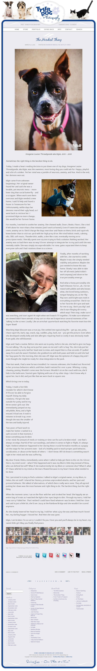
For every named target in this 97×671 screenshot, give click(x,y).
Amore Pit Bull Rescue (37, 593)
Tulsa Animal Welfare (37, 639)
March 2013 (11, 632)
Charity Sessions (35, 597)
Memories (34, 617)
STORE (36, 653)
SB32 (32, 635)
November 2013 (12, 624)
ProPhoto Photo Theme (58, 656)
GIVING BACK (59, 653)
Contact (68, 29)
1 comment (12, 572)
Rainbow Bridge (51, 45)
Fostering (33, 602)
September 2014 (13, 618)
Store (25, 29)
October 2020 (12, 602)
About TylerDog (81, 591)
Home (17, 29)
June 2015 (11, 612)
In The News (79, 599)
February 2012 (12, 645)
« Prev (29, 581)
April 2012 (11, 641)
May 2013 (10, 630)
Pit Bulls (33, 627)
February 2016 (12, 610)
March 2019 (11, 604)
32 (61, 581)
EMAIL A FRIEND (86, 572)
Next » (68, 581)
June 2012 (11, 639)
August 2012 (11, 637)
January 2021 (12, 600)
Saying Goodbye (24, 548)
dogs (10, 548)
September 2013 (12, 628)
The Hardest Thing (48, 40)
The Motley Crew (64, 45)
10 (56, 581)
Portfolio (36, 29)
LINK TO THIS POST (73, 572)
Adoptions (34, 591)
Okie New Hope (35, 621)
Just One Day (35, 612)
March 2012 (11, 643)
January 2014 (12, 622)
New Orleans (34, 619)
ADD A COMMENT (60, 572)
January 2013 (12, 635)
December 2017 (12, 608)
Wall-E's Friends (35, 642)
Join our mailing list (81, 601)
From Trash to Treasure (60, 597)
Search (79, 29)
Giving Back (49, 29)
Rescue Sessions (35, 631)
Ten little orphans (58, 591)
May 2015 (10, 614)
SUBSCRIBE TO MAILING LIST (47, 653)
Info (59, 29)
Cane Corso (34, 595)
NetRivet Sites (69, 656)
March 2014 (11, 620)
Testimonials (80, 609)
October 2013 (12, 626)
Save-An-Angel (35, 633)
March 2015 (11, 616)
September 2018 (13, 606)
